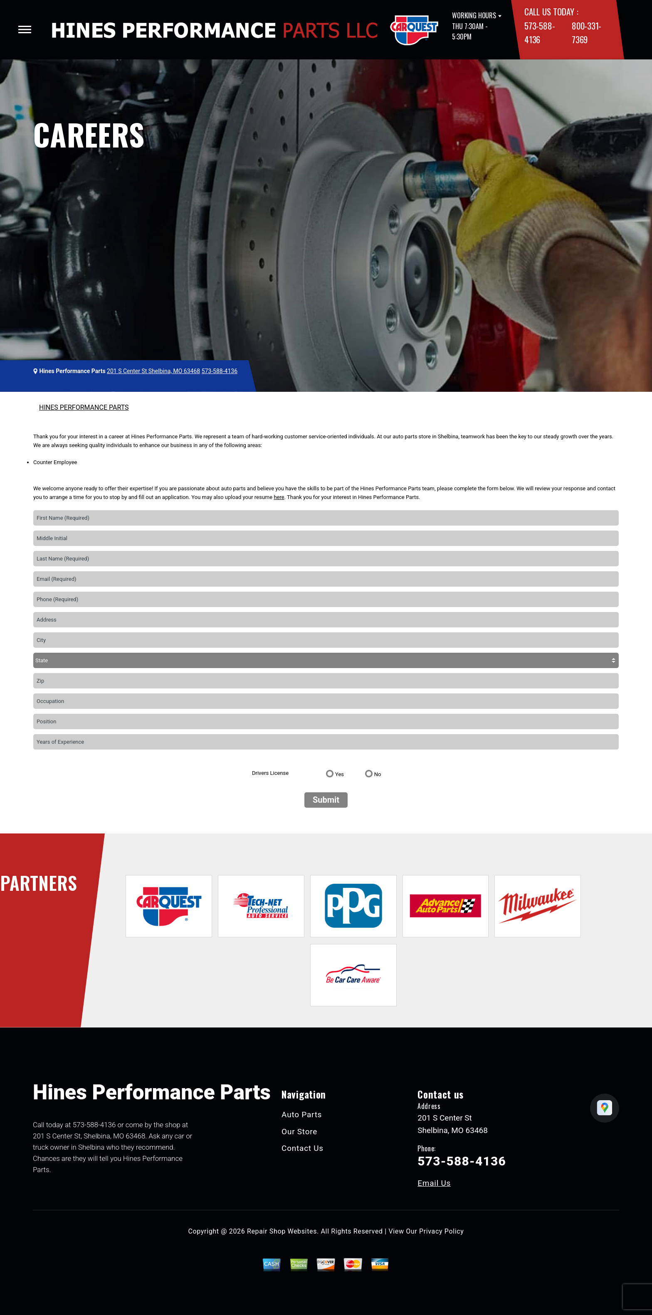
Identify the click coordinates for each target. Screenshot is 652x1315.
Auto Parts (302, 1114)
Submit (326, 800)
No (377, 774)
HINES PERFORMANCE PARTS (84, 407)
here (279, 497)
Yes (339, 774)
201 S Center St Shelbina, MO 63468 (153, 371)
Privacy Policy (441, 1231)
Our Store (299, 1131)
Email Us (434, 1183)
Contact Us (303, 1148)
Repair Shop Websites (282, 1231)
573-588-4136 (219, 371)
